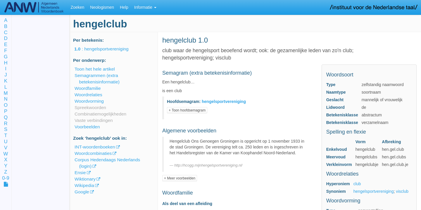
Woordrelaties (88, 94)
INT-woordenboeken (95, 146)
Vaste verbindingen (94, 120)
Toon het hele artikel (95, 68)
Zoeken (77, 7)
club (357, 183)
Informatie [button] (145, 7)
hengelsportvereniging (373, 191)
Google (82, 191)
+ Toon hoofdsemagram (187, 110)
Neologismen (102, 7)
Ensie (80, 172)
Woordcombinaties (93, 153)
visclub (402, 191)
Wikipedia (84, 185)
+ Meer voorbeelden (179, 178)
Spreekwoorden (90, 107)
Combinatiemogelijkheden (100, 113)
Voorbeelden (87, 126)
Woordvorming (89, 101)
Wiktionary (85, 178)
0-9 (5, 178)
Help (124, 7)
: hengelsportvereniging (105, 48)
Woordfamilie (88, 88)
